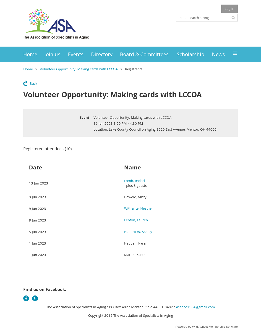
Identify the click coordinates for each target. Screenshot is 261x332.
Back (33, 83)
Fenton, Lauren (136, 220)
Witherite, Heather (138, 208)
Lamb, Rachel (134, 180)
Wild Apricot (200, 326)
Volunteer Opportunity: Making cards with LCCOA (79, 69)
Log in (229, 8)
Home (28, 69)
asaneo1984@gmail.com (195, 307)
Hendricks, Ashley (138, 231)
